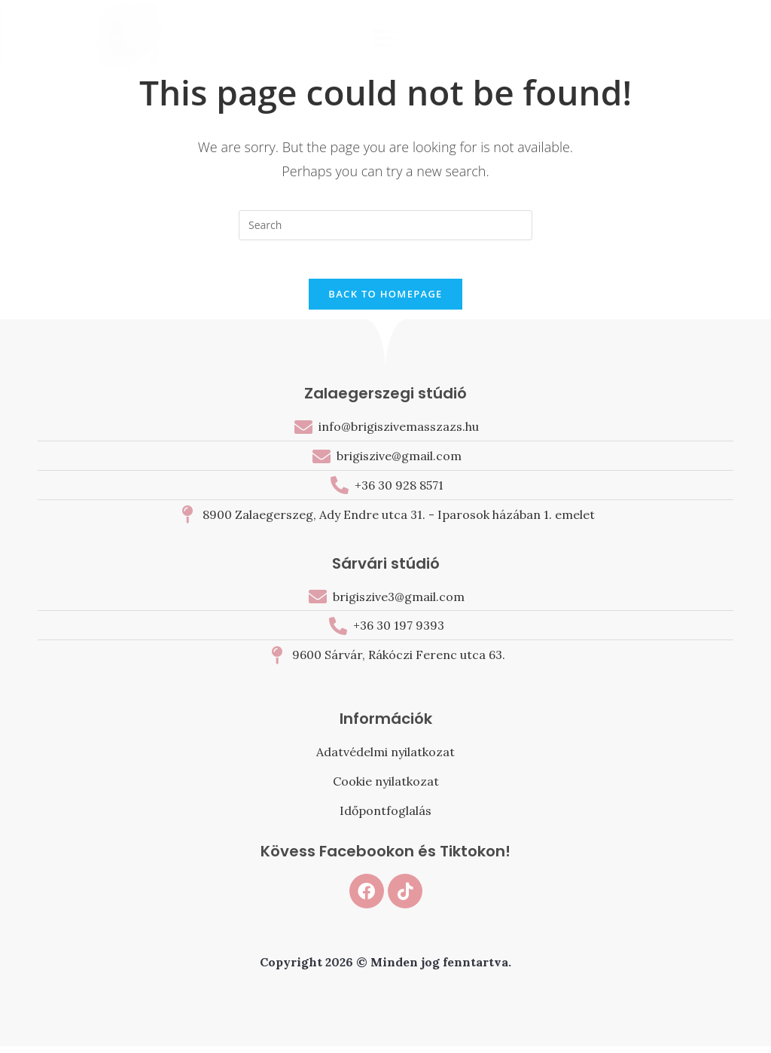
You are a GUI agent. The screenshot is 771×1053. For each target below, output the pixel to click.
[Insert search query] (385, 225)
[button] (385, 37)
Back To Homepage (385, 301)
